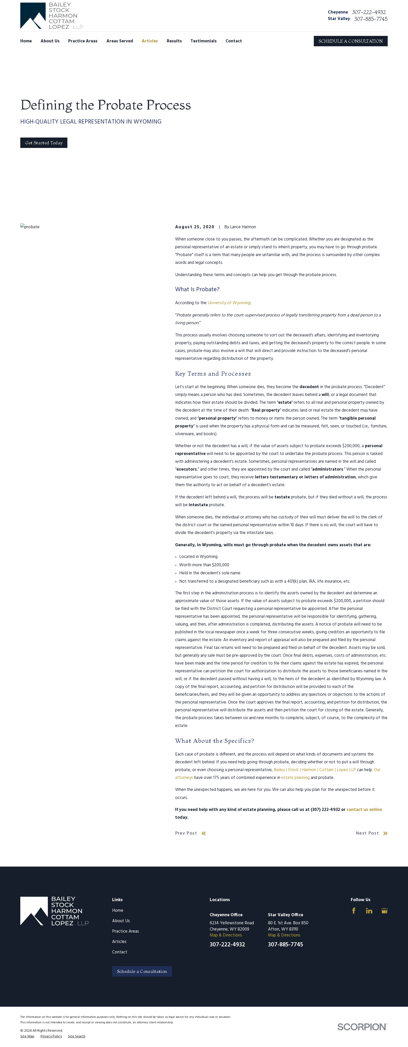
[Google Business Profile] (384, 911)
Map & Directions (226, 935)
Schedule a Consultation (142, 971)
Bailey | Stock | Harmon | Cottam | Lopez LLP (315, 769)
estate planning (295, 777)
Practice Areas (125, 931)
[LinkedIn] (369, 911)
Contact (119, 952)
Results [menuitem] (174, 41)
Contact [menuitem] (234, 41)
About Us (121, 921)
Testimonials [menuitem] (203, 41)
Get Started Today (44, 142)
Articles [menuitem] (150, 41)
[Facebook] (354, 911)
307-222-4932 (369, 12)
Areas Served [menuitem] (119, 41)
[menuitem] (27, 1036)
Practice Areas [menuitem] (83, 41)
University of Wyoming (229, 303)
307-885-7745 (371, 19)
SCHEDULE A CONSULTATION (351, 41)
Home (117, 910)
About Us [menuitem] (50, 41)
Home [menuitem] (26, 41)
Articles (119, 941)
